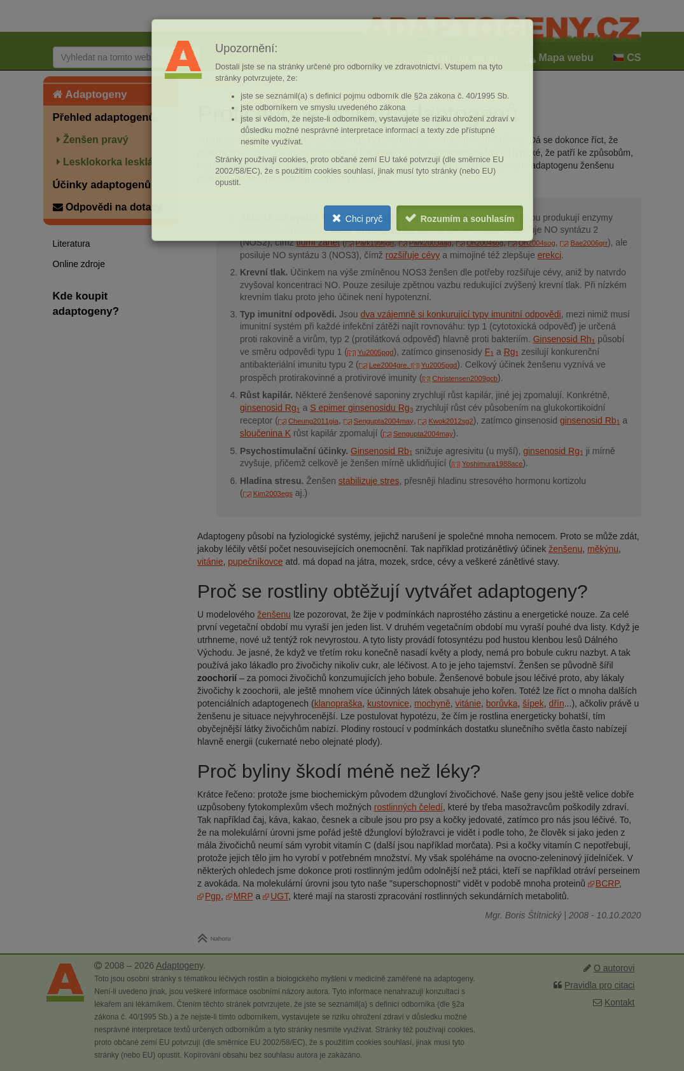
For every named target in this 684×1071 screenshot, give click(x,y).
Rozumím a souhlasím (468, 219)
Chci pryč (363, 219)
